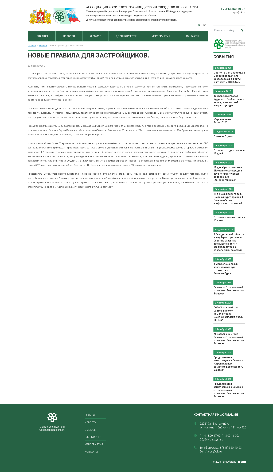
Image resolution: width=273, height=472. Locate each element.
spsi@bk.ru (239, 12)
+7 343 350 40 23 (233, 9)
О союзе (95, 36)
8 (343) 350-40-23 (231, 447)
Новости (69, 36)
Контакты (192, 36)
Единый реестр (126, 36)
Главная (42, 36)
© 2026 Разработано (224, 461)
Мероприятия (161, 36)
